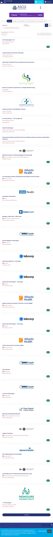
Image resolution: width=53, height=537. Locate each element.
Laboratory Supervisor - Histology (11, 261)
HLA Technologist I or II (8, 40)
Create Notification (45, 34)
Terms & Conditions (14, 525)
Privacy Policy (5, 527)
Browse (15, 21)
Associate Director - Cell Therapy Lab (12, 118)
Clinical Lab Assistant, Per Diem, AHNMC (13, 345)
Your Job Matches (31, 21)
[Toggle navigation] (40, 7)
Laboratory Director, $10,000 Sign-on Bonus (13, 109)
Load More (26, 515)
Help (3, 525)
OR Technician (6, 369)
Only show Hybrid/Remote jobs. (11, 28)
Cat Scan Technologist (8, 393)
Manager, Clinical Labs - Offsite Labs (12, 216)
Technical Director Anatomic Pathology (12, 52)
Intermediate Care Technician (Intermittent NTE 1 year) (17, 473)
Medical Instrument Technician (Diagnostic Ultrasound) (17, 155)
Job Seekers (39, 2)
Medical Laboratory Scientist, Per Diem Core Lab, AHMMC (17, 303)
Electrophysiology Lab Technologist (12, 454)
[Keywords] (12, 25)
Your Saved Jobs (41, 21)
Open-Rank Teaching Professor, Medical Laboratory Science (18, 62)
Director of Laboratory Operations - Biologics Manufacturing (18, 87)
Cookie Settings (42, 531)
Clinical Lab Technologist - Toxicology (12, 281)
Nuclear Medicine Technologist (10, 240)
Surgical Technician (7, 433)
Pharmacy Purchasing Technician (11, 413)
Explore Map (22, 21)
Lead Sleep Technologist (9, 196)
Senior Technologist (7, 128)
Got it (49, 531)
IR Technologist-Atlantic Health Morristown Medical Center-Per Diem (20, 176)
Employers (48, 2)
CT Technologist (6, 502)
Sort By (3, 34)
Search (9, 21)
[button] (49, 25)
